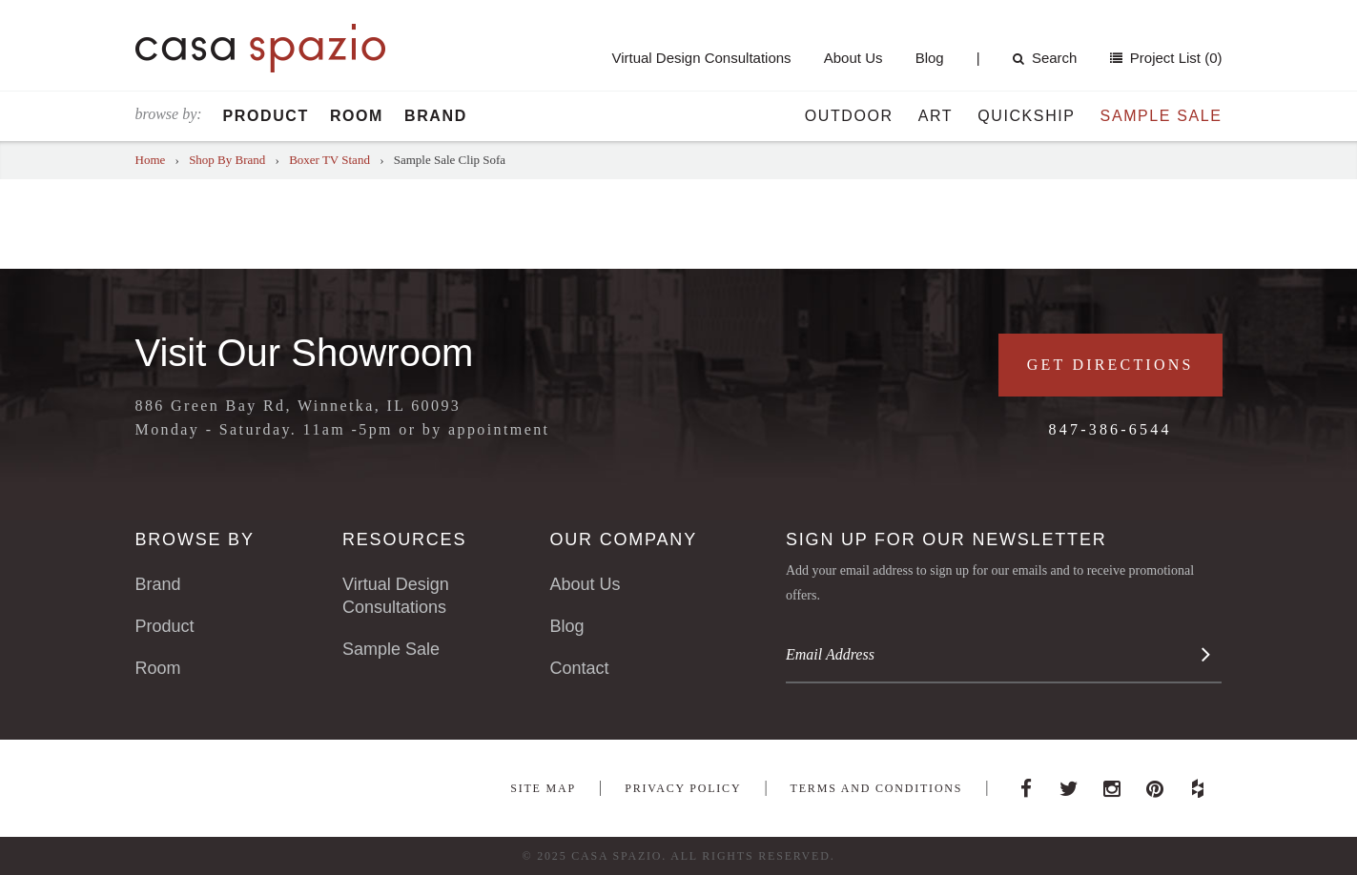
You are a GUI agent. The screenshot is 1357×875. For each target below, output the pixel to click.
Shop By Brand (227, 160)
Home (150, 160)
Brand (435, 116)
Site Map (543, 788)
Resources (404, 539)
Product (266, 116)
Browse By (195, 539)
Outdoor (849, 116)
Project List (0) (1174, 58)
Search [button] (1045, 58)
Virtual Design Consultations (701, 58)
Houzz (1197, 783)
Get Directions (1110, 364)
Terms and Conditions (877, 788)
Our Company (622, 539)
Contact (578, 668)
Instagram (1112, 783)
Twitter (1069, 783)
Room (356, 116)
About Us (853, 58)
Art (936, 116)
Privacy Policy (683, 788)
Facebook (1026, 783)
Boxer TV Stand (329, 160)
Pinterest (1155, 783)
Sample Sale (1161, 116)
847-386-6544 (1110, 429)
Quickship (1026, 116)
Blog (929, 58)
